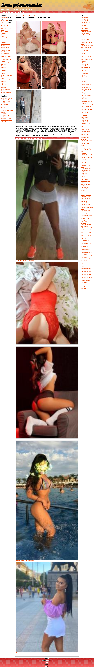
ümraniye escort (4, 20)
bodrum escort (4, 25)
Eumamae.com (4, 17)
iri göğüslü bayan (19, 137)
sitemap (46, 666)
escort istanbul (4, 26)
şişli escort (3, 23)
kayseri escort (4, 22)
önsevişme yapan (26, 137)
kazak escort (32, 137)
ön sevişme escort (38, 137)
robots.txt (47, 664)
